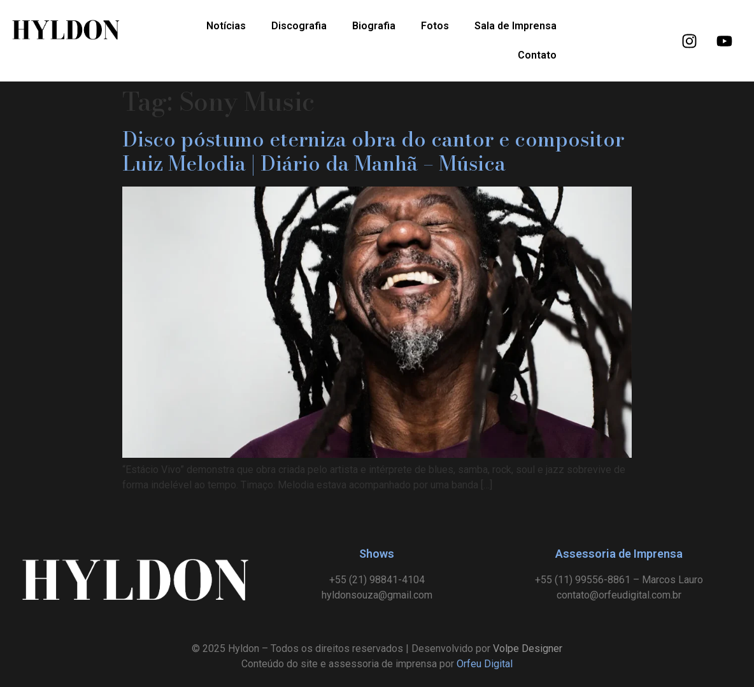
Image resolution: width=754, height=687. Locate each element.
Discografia (299, 26)
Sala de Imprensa (515, 26)
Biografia (373, 26)
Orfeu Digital (485, 664)
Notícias (226, 26)
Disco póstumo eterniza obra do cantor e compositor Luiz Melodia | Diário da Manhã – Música (373, 151)
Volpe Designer (527, 648)
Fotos (435, 26)
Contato (537, 55)
